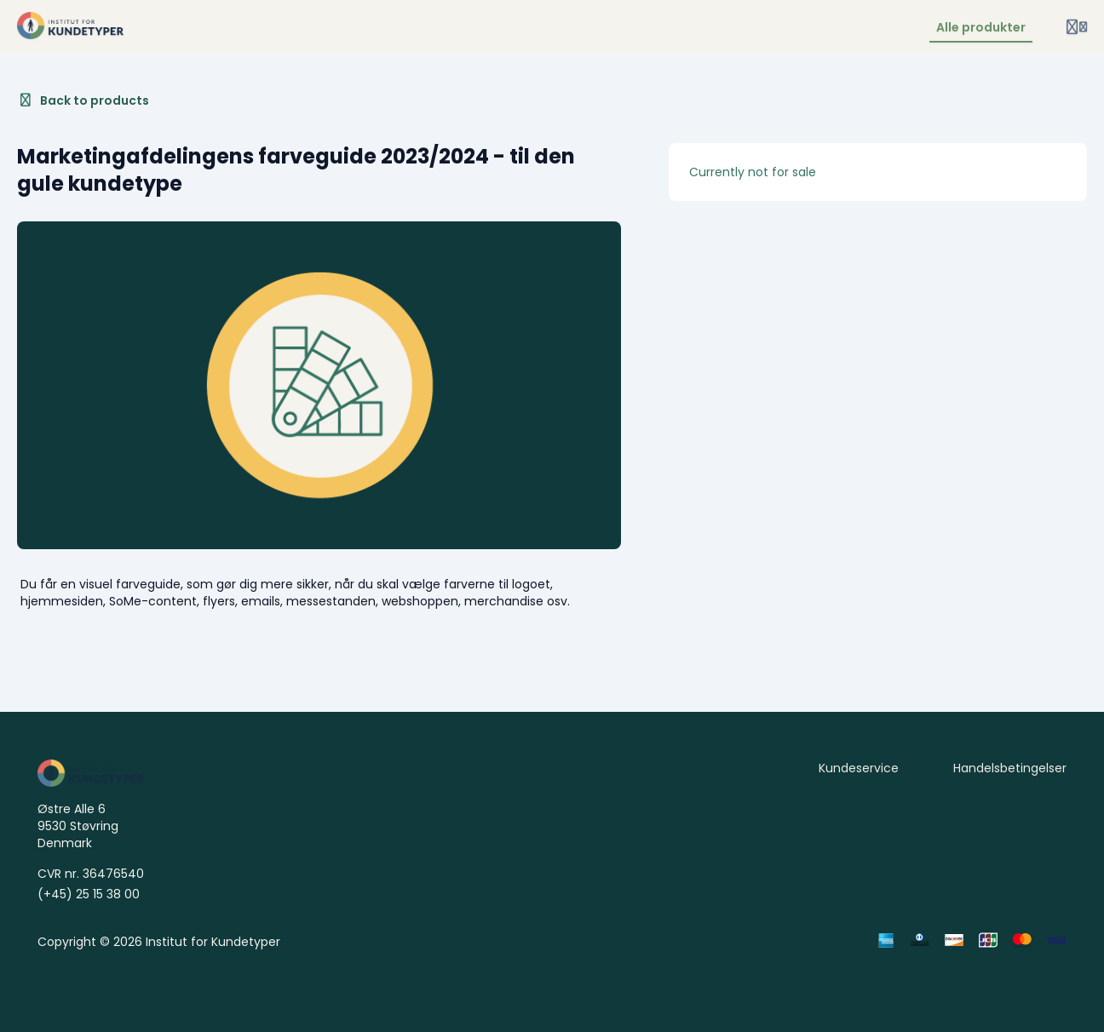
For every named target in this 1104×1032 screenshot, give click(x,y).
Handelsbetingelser (1010, 768)
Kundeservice (859, 768)
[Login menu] (1077, 27)
